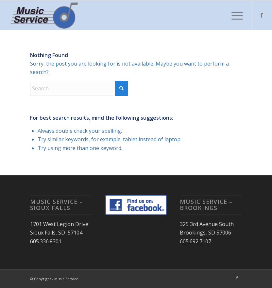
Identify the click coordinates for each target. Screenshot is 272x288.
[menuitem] (234, 15)
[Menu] (234, 15)
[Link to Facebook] (261, 15)
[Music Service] (45, 15)
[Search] (79, 88)
